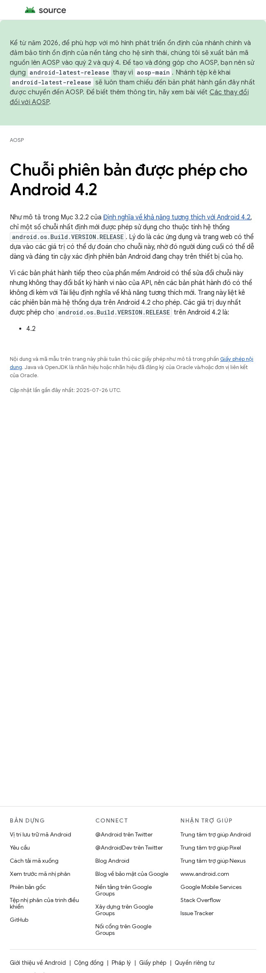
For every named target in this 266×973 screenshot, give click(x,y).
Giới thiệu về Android (38, 962)
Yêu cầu (20, 847)
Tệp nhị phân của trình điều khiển (44, 903)
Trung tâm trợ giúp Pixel (210, 847)
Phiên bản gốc (28, 887)
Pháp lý (121, 962)
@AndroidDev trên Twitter (129, 847)
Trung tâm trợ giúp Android (215, 834)
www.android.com (204, 873)
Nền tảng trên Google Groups (123, 890)
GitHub (19, 919)
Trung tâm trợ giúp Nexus (213, 860)
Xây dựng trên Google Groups (124, 910)
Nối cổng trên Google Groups (123, 930)
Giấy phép (153, 962)
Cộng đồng (89, 962)
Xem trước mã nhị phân (40, 873)
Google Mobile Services (210, 887)
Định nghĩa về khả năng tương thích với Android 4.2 (176, 217)
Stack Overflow (200, 900)
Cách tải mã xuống (34, 860)
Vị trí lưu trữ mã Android (40, 834)
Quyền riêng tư (194, 962)
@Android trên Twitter (124, 834)
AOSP (17, 140)
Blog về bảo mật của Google (131, 873)
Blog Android (112, 860)
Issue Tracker (197, 913)
